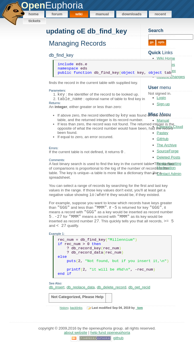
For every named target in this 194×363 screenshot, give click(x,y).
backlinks (76, 325)
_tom (139, 325)
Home (34, 14)
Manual (102, 14)
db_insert (56, 305)
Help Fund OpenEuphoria (110, 350)
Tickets (35, 21)
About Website (75, 350)
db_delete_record (111, 305)
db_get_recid (139, 305)
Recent (160, 14)
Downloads (132, 14)
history (64, 325)
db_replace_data (81, 305)
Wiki (79, 14)
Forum (57, 14)
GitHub (118, 355)
